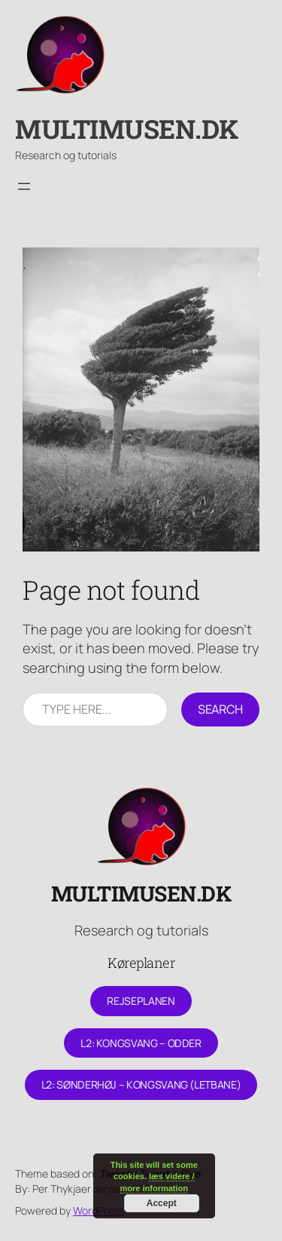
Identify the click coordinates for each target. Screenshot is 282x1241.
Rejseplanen (140, 1001)
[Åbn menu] (24, 186)
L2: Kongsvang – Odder (140, 1043)
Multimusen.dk (126, 129)
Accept (162, 1203)
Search (220, 709)
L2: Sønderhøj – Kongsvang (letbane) (141, 1084)
